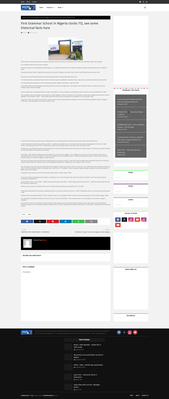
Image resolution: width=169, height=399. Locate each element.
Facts (28, 17)
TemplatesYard (38, 395)
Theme (55, 395)
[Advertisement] (123, 49)
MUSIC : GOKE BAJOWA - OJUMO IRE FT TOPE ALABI (87, 346)
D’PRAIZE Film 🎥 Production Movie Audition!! (130, 113)
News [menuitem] (60, 7)
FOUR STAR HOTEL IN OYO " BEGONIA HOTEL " (87, 386)
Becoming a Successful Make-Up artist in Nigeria (88, 356)
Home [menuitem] (41, 7)
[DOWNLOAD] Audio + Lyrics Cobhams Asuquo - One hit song (130, 126)
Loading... (118, 177)
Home (22, 2)
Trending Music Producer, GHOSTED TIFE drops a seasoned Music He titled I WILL (130, 138)
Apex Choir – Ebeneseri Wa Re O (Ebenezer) (129, 151)
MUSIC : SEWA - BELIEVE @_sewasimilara (88, 365)
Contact (34, 2)
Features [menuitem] (50, 7)
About (28, 2)
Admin (25, 32)
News (29, 214)
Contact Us (145, 395)
